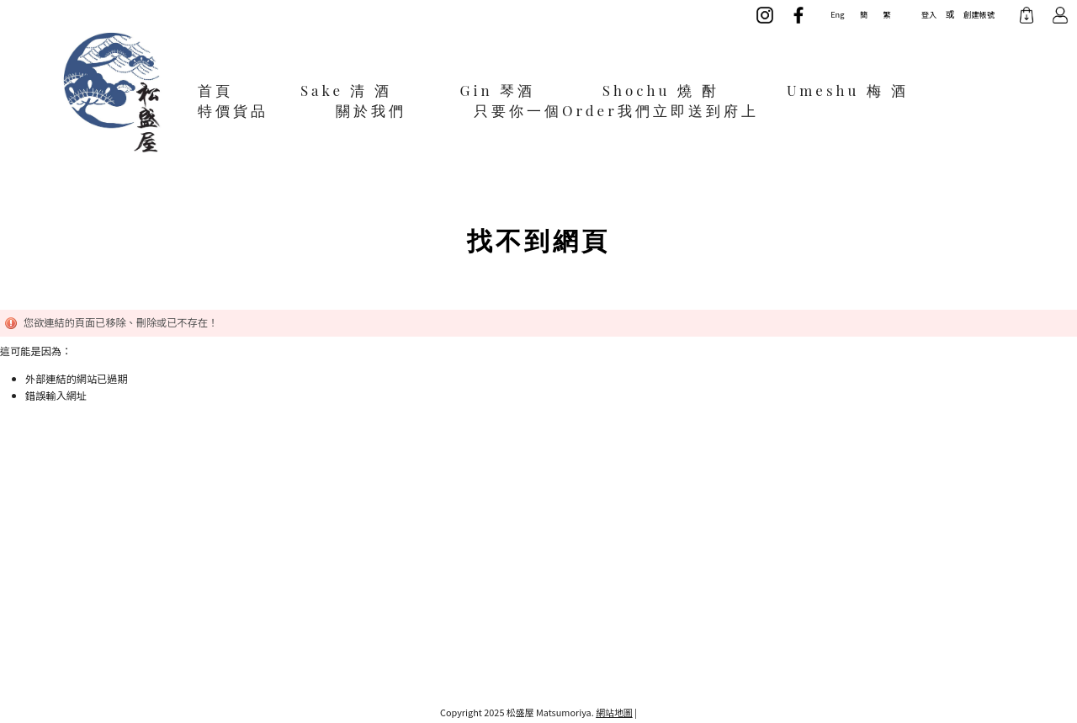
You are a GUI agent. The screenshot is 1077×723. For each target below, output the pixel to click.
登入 (928, 14)
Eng (837, 14)
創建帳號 (979, 14)
